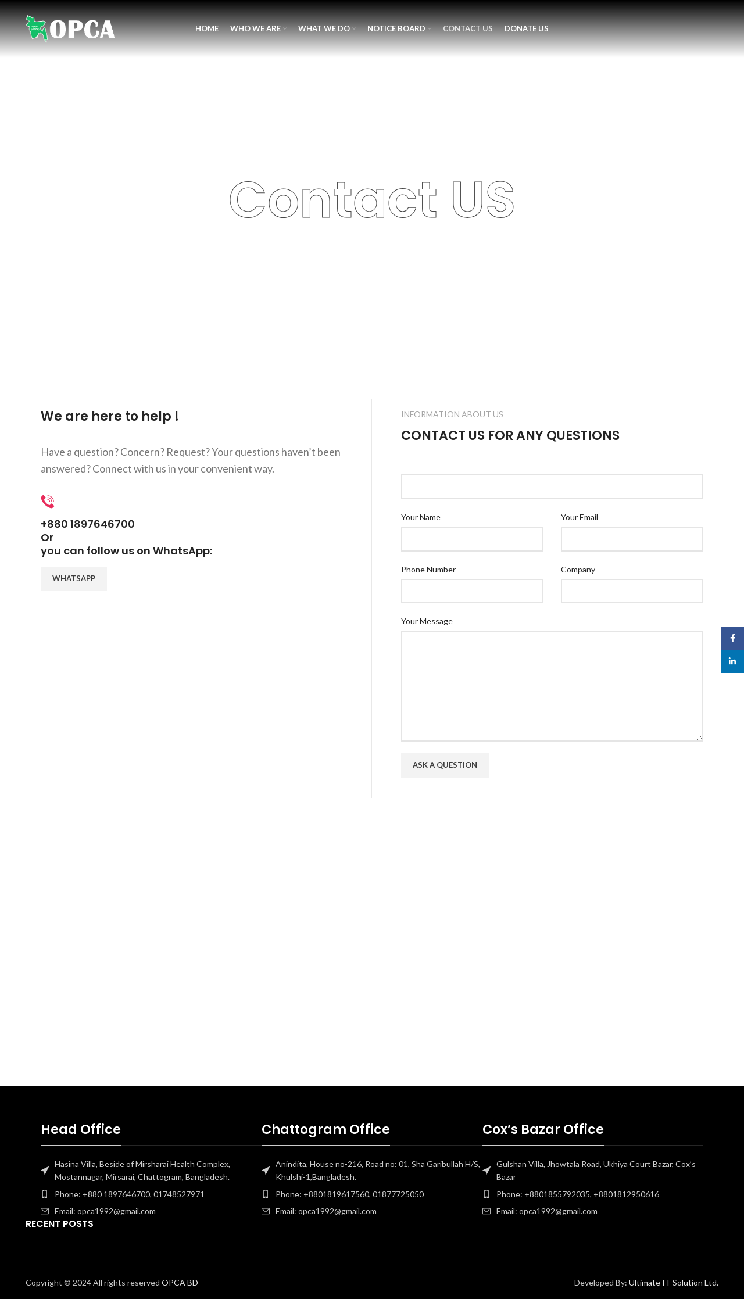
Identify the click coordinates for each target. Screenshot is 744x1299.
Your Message (427, 621)
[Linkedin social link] (732, 661)
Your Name (421, 517)
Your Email (579, 517)
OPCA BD (180, 1282)
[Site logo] (71, 29)
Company (578, 569)
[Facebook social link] (732, 638)
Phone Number (428, 569)
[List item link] (151, 1194)
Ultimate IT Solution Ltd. (672, 1282)
